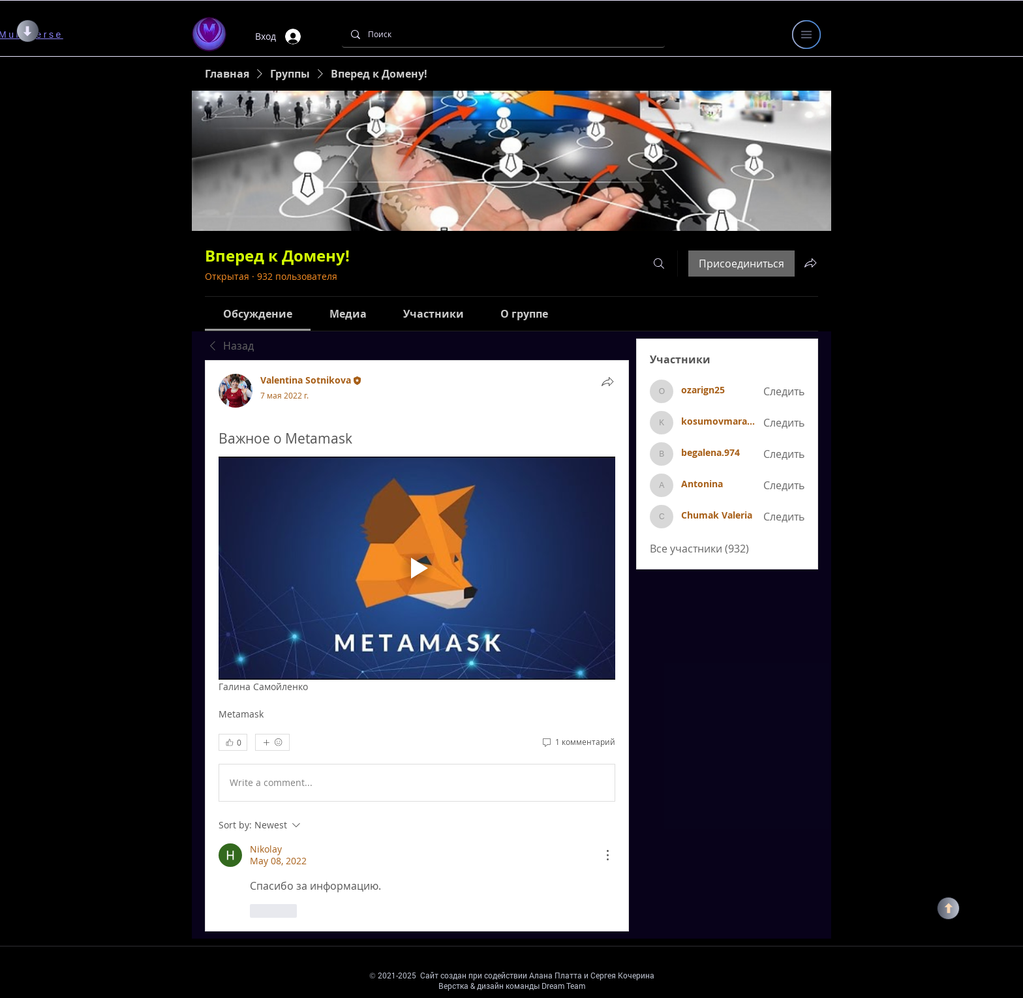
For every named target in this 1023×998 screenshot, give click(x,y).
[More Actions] (607, 855)
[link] (257, 314)
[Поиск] (502, 34)
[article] (417, 645)
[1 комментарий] (578, 742)
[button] (806, 34)
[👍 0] (233, 742)
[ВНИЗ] (27, 31)
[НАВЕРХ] (948, 908)
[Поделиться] (607, 381)
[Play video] (417, 568)
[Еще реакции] (272, 742)
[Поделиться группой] (810, 263)
